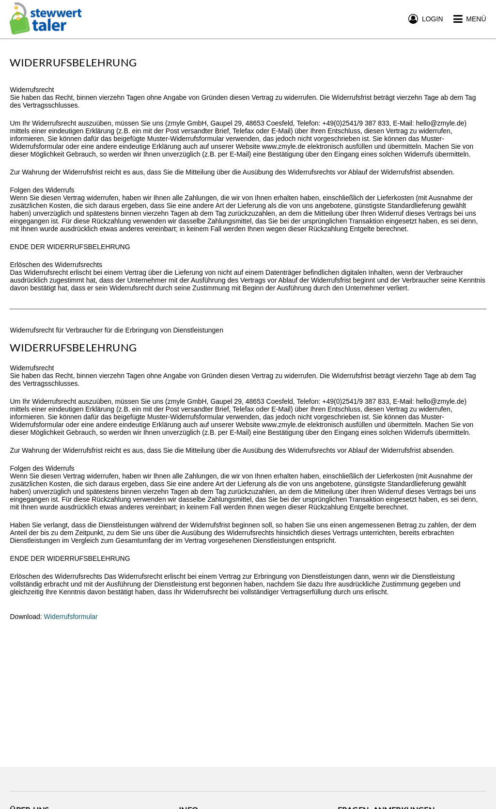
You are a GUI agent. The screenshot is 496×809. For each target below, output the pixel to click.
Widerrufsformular (71, 616)
